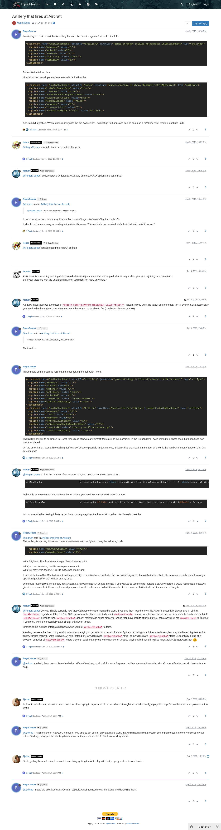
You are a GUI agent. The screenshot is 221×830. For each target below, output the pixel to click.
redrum (26, 171)
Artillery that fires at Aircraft (55, 204)
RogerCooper (29, 31)
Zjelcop (26, 699)
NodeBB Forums (132, 823)
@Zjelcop (42, 728)
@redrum (42, 328)
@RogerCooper (51, 142)
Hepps (26, 142)
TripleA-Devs (110, 823)
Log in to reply (200, 23)
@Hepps (41, 199)
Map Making (23, 22)
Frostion (27, 271)
